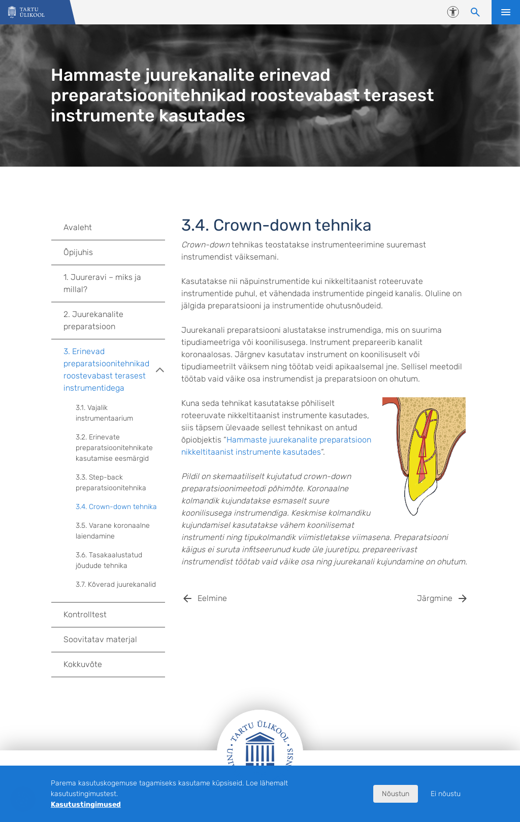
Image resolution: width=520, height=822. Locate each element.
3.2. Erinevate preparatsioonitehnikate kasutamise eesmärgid (114, 448)
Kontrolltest (85, 614)
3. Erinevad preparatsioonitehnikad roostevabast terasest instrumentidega (114, 369)
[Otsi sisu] (475, 12)
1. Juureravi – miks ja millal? (102, 283)
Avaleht (77, 227)
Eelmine (212, 598)
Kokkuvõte (82, 664)
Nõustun (395, 793)
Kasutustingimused (86, 804)
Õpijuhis (78, 252)
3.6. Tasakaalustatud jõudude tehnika (109, 560)
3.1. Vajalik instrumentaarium (104, 413)
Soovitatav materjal (100, 639)
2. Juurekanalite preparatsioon (93, 320)
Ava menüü (506, 12)
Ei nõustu (446, 793)
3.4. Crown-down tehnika (116, 506)
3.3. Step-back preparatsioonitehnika (111, 482)
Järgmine (434, 598)
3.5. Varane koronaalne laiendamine (113, 531)
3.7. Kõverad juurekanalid (116, 584)
